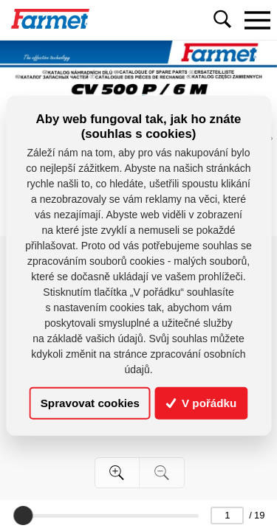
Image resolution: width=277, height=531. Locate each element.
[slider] (23, 515)
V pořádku (201, 403)
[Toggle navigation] (257, 20)
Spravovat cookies (90, 403)
